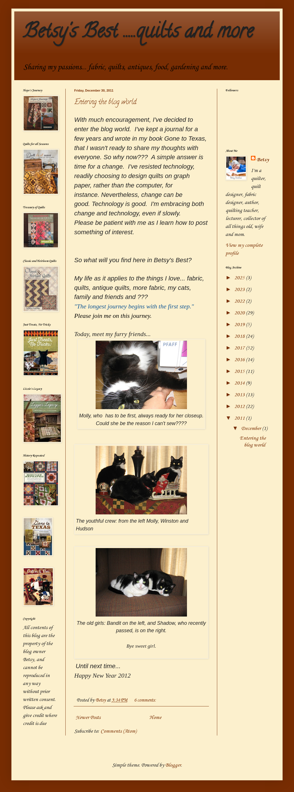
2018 (240, 336)
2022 (240, 301)
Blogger (173, 765)
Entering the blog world (105, 102)
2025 (240, 278)
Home (155, 717)
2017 (240, 348)
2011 (240, 418)
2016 (240, 360)
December (251, 428)
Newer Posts (88, 717)
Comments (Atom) (118, 731)
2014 (240, 383)
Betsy (263, 160)
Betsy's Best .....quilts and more (138, 33)
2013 (240, 395)
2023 (240, 289)
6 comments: (145, 700)
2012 (240, 406)
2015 (240, 371)
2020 (240, 313)
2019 (240, 325)
